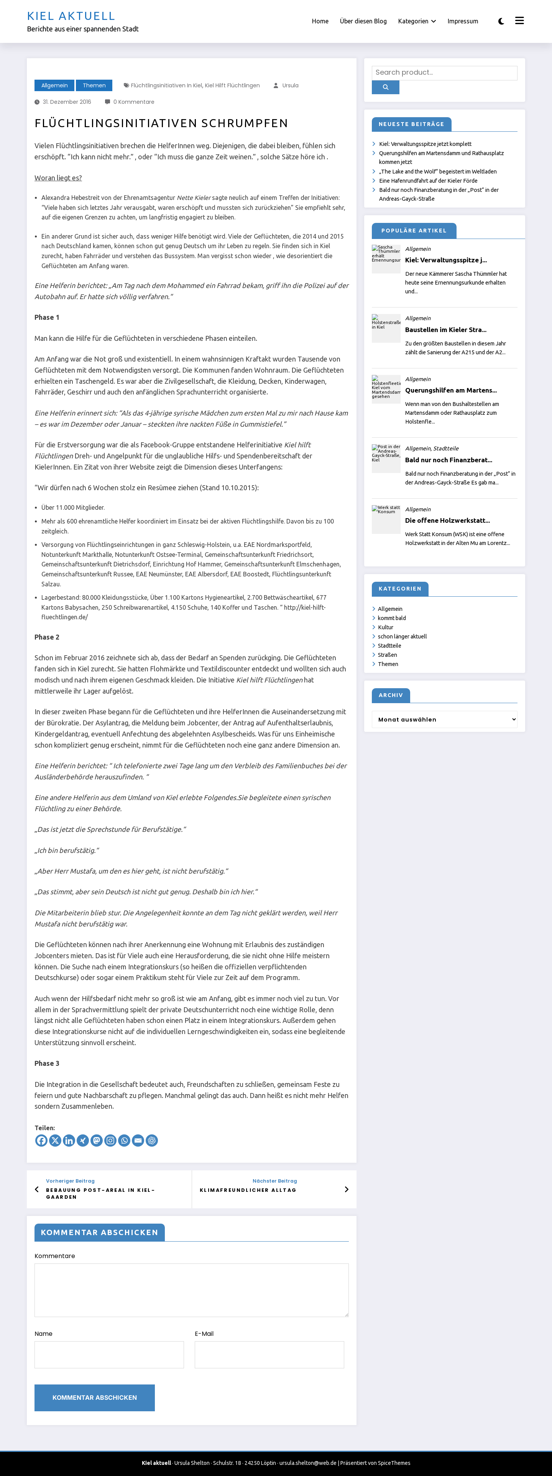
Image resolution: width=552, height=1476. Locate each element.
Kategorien (417, 21)
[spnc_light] (501, 21)
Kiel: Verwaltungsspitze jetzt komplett (425, 144)
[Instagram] (110, 1140)
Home (320, 21)
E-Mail (269, 1348)
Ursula (291, 85)
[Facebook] (41, 1140)
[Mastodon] (96, 1140)
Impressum (463, 21)
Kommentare (191, 1284)
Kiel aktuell (71, 15)
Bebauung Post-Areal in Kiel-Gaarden (100, 1193)
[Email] (138, 1140)
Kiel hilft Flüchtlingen (232, 85)
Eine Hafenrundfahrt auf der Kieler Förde (428, 181)
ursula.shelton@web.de (308, 1463)
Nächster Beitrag (275, 1181)
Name (109, 1348)
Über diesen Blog (363, 21)
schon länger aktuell (402, 636)
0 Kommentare (133, 102)
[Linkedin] (69, 1140)
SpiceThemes (394, 1463)
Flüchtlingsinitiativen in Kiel (166, 85)
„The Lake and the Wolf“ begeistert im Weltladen (438, 172)
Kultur (385, 627)
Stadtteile (389, 646)
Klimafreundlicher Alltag (248, 1190)
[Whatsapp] (124, 1140)
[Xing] (83, 1140)
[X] (55, 1140)
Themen (94, 85)
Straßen (387, 655)
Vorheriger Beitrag (70, 1181)
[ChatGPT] (152, 1140)
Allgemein (54, 85)
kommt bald (392, 618)
